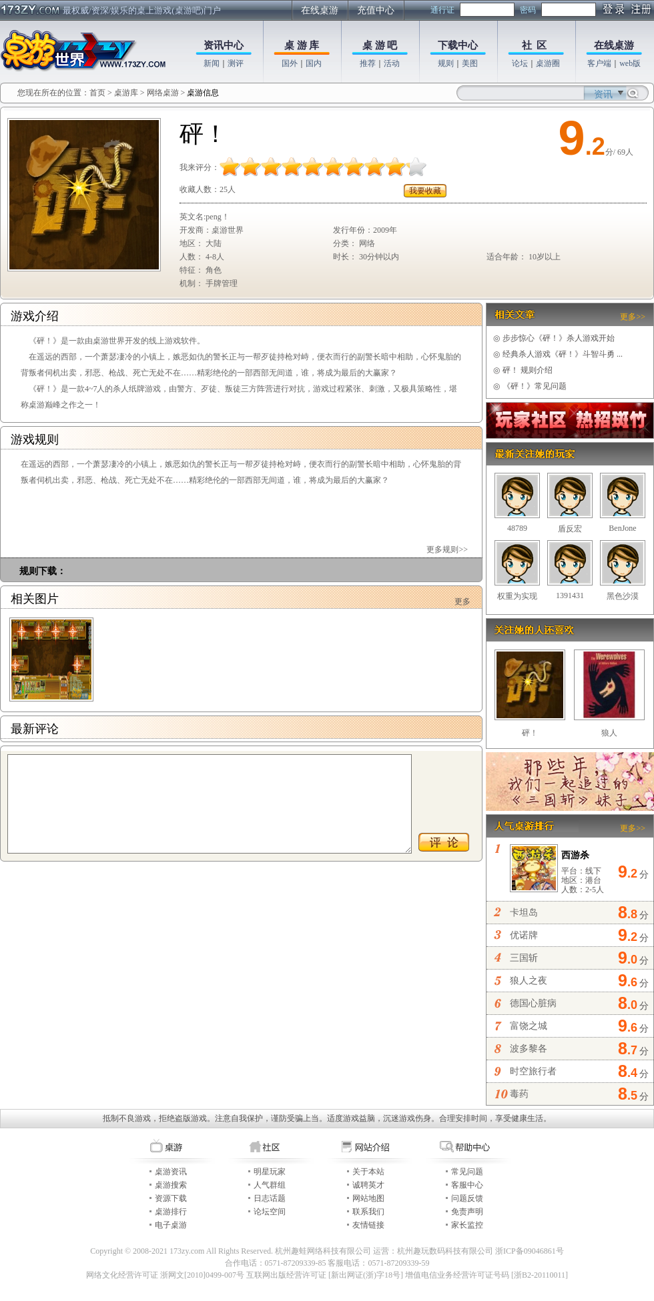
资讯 (603, 94)
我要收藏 (425, 190)
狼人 (609, 733)
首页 (97, 92)
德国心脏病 (533, 1003)
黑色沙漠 (623, 596)
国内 (314, 63)
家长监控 (467, 1225)
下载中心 (458, 45)
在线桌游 (319, 10)
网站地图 (368, 1198)
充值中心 (375, 10)
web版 (630, 63)
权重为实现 (517, 596)
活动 (392, 63)
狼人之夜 (528, 981)
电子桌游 (171, 1225)
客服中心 (467, 1185)
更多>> (632, 316)
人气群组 (270, 1185)
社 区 (534, 45)
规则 (446, 63)
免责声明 (467, 1211)
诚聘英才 (368, 1185)
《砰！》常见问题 (530, 386)
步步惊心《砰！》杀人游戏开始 (554, 338)
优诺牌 (524, 935)
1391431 (570, 595)
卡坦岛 (524, 913)
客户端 (599, 63)
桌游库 (127, 92)
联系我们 (368, 1211)
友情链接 (368, 1225)
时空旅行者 (533, 1071)
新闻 (212, 63)
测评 (236, 63)
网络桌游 (163, 92)
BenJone (622, 528)
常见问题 (467, 1171)
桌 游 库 (302, 45)
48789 (517, 528)
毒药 (519, 1094)
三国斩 (524, 958)
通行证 (442, 10)
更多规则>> (447, 549)
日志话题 (270, 1198)
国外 (290, 63)
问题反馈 (467, 1198)
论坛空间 (270, 1211)
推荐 (368, 63)
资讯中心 (224, 45)
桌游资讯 (171, 1171)
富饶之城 (528, 1026)
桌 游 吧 (380, 45)
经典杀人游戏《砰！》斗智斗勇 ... (558, 354)
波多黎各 (528, 1049)
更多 (462, 601)
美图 (470, 63)
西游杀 (575, 855)
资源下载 (171, 1198)
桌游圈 (548, 63)
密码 (528, 10)
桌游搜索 (171, 1185)
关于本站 (368, 1171)
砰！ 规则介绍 (523, 370)
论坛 (520, 63)
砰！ (530, 733)
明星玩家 (270, 1171)
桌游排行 (171, 1211)
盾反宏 (570, 528)
